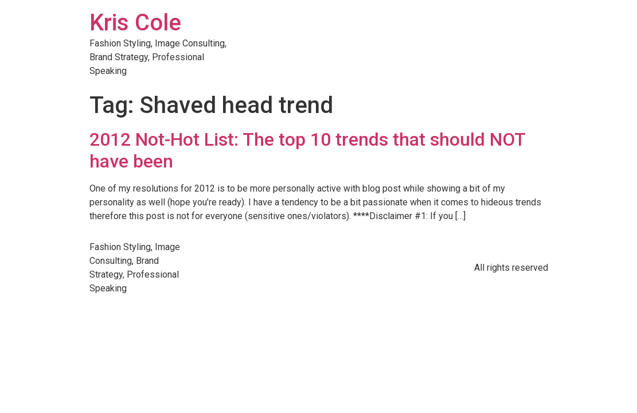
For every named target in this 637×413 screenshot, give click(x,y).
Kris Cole (135, 22)
